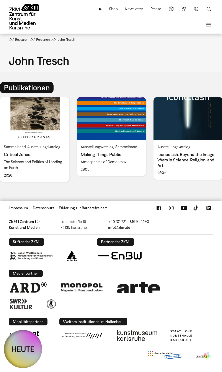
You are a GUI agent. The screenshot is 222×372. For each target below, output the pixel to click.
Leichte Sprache (171, 9)
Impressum (18, 208)
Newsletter (134, 8)
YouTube (184, 208)
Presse (155, 8)
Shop (113, 8)
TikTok (196, 208)
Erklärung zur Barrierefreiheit (83, 208)
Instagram (171, 208)
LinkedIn (208, 208)
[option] (111, 136)
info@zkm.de (119, 227)
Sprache (196, 9)
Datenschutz (43, 208)
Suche (208, 9)
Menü (208, 25)
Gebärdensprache (184, 9)
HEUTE (23, 349)
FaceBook (159, 208)
